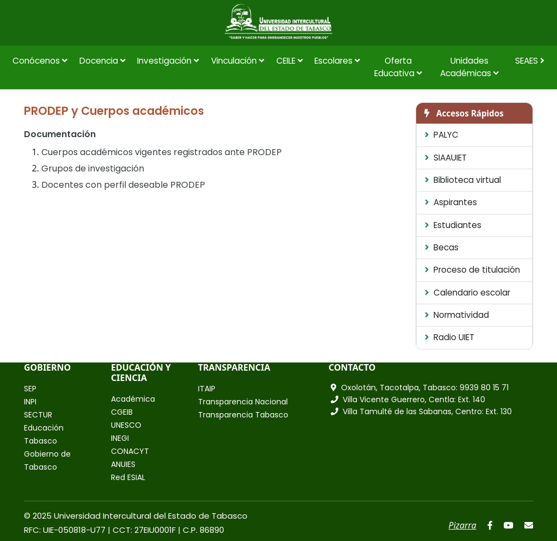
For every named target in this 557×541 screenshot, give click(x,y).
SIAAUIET (446, 157)
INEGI (120, 438)
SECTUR (38, 414)
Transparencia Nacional (243, 401)
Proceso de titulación (472, 269)
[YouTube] (508, 525)
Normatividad (457, 315)
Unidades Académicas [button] (469, 67)
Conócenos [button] (40, 60)
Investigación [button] (168, 60)
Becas (442, 247)
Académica (133, 399)
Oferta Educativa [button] (398, 67)
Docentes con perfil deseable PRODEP (123, 185)
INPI (30, 401)
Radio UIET (449, 337)
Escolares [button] (337, 60)
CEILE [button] (289, 60)
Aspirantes (451, 202)
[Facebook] (490, 525)
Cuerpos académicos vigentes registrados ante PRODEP (161, 152)
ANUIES (123, 464)
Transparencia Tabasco (243, 414)
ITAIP (206, 388)
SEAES (529, 60)
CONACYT (130, 451)
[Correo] (528, 525)
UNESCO (126, 425)
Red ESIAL (128, 477)
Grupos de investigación (92, 168)
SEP (30, 388)
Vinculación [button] (237, 60)
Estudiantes (453, 225)
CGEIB (122, 412)
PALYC (442, 134)
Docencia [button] (102, 60)
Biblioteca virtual (463, 180)
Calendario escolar (467, 292)
